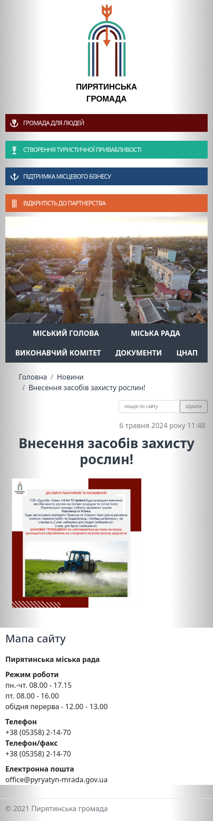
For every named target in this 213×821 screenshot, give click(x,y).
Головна (33, 377)
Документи (138, 353)
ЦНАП (187, 353)
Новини (70, 377)
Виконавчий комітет (58, 353)
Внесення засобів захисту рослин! (87, 387)
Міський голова (66, 333)
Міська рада (155, 333)
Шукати (193, 406)
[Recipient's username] (149, 406)
